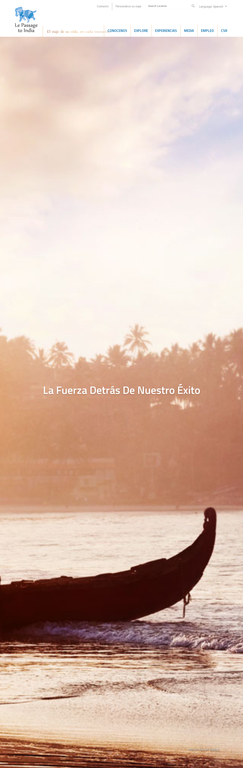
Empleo (207, 30)
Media (189, 30)
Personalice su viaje (128, 6)
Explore (141, 30)
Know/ (204, 749)
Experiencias (166, 30)
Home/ (193, 749)
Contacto (103, 6)
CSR (224, 30)
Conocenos (117, 30)
